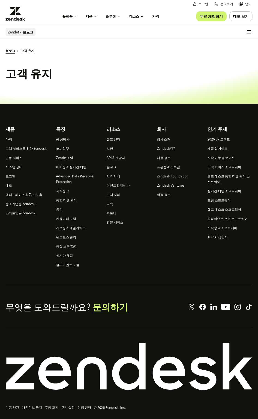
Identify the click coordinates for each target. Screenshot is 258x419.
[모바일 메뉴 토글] (249, 32)
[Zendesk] (129, 366)
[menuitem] (246, 3)
